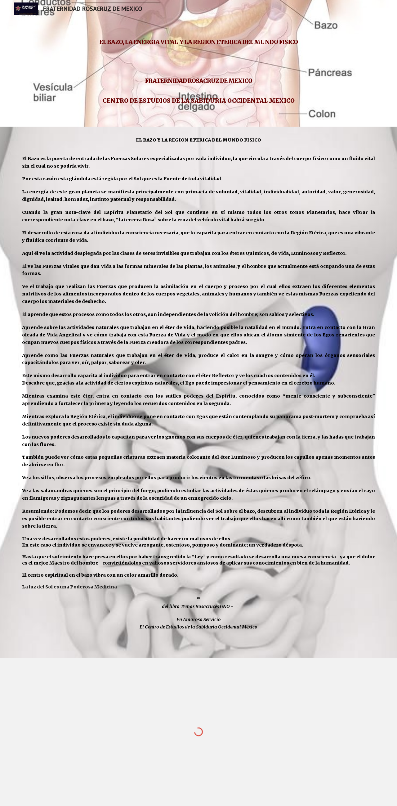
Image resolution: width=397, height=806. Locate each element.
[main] (198, 63)
